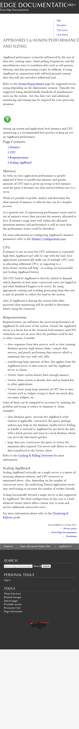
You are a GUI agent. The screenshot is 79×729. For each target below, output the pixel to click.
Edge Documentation (36, 5)
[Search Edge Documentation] (18, 566)
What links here (12, 593)
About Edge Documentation (64, 533)
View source (62, 30)
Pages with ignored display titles (35, 546)
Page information (13, 611)
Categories (8, 546)
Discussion (61, 25)
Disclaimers (71, 536)
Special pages (11, 600)
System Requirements (31, 84)
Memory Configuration (46, 239)
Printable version (13, 604)
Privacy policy (70, 529)
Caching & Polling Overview (35, 455)
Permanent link (12, 607)
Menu (72, 4)
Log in (7, 580)
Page (58, 20)
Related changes (12, 597)
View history (62, 34)
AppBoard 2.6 (65, 546)
